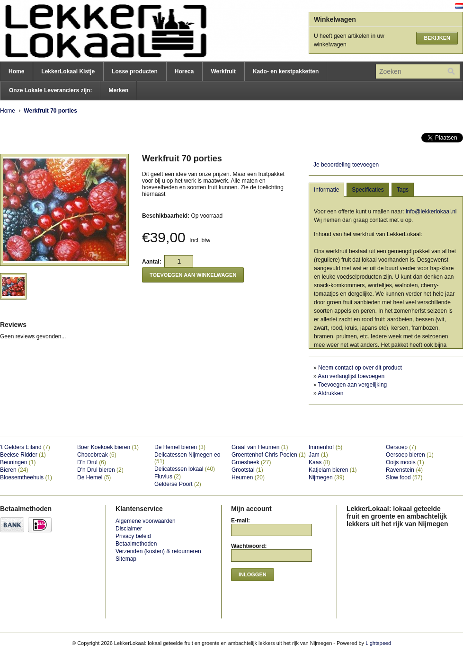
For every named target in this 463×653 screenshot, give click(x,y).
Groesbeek (251, 462)
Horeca (184, 71)
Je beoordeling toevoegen (346, 164)
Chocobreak (96, 454)
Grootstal (247, 470)
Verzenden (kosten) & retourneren (158, 551)
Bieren (14, 470)
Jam (318, 454)
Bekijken (437, 38)
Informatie (326, 189)
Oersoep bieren (410, 454)
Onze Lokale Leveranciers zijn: (50, 90)
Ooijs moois (405, 462)
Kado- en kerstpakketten (286, 71)
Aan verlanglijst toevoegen (351, 376)
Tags (403, 189)
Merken (118, 90)
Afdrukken (330, 393)
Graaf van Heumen (260, 447)
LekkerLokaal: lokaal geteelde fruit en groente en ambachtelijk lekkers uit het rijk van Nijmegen (94, 31)
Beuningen (18, 462)
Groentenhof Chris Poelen (269, 454)
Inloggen (253, 574)
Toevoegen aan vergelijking (352, 384)
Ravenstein (404, 470)
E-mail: (240, 520)
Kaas (319, 462)
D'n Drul (91, 462)
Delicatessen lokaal (184, 469)
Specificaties (367, 189)
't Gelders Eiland (25, 447)
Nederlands (459, 6)
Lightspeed (378, 643)
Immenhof (325, 447)
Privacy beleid (133, 536)
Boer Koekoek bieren (108, 447)
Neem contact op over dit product (360, 367)
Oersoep (401, 447)
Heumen (248, 477)
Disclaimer (129, 528)
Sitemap (126, 559)
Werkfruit (223, 71)
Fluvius (167, 476)
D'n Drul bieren (100, 470)
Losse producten (135, 71)
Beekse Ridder (23, 454)
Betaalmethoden (136, 543)
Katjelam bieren (332, 470)
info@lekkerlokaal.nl (431, 211)
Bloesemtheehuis (26, 477)
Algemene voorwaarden (146, 521)
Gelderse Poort (177, 484)
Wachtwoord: (249, 546)
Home (16, 71)
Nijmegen (326, 477)
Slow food (404, 477)
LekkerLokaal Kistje (68, 71)
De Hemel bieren (179, 447)
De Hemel (94, 477)
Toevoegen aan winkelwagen (193, 275)
